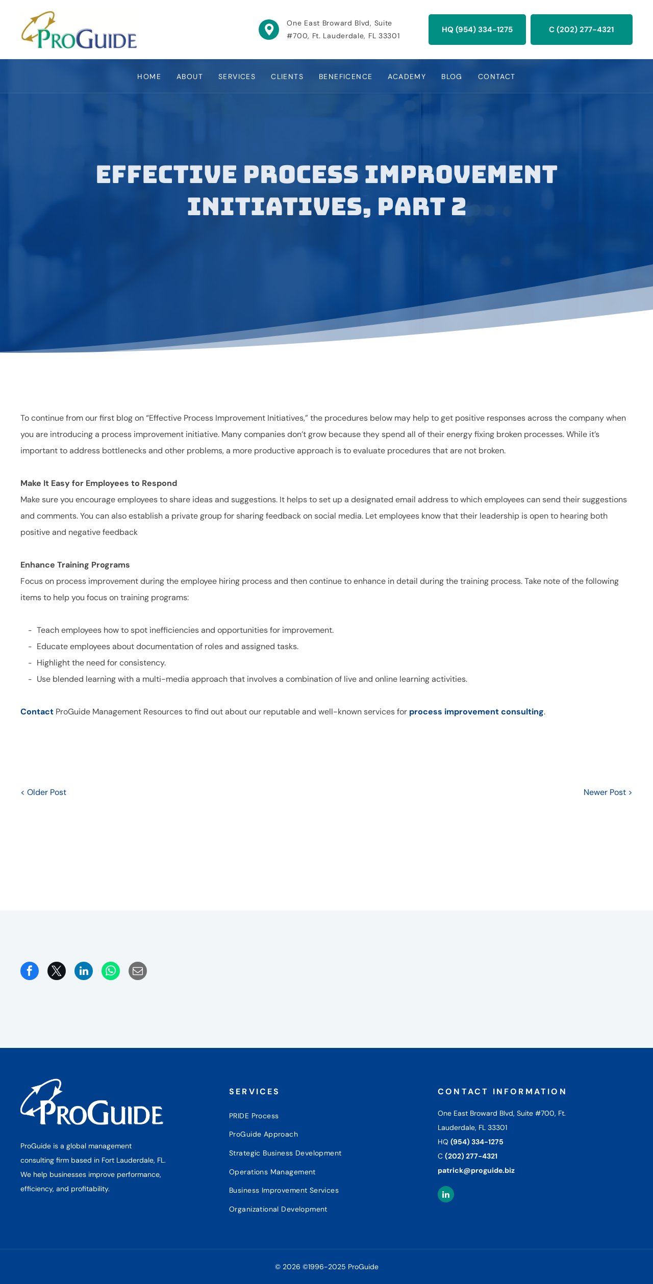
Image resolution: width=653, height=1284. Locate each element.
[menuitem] (149, 76)
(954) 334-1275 (477, 1141)
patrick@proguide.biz (476, 1170)
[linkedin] (446, 1195)
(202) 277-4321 (471, 1156)
